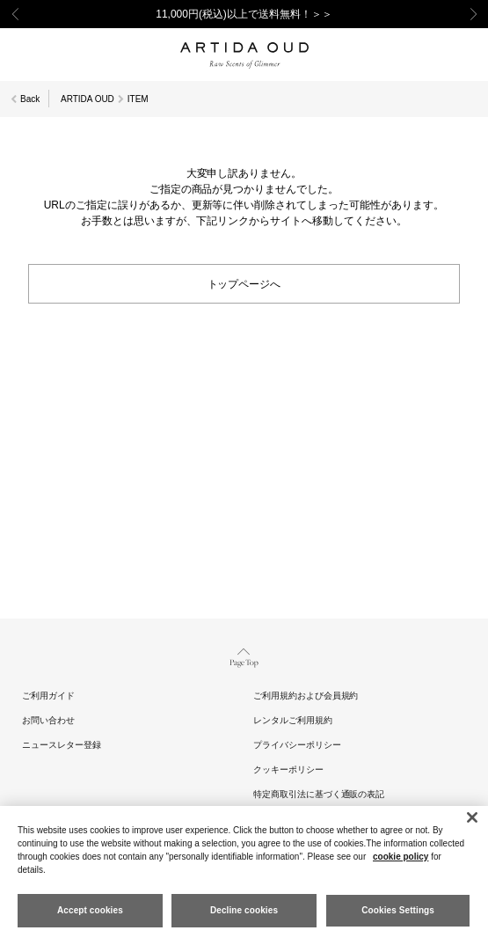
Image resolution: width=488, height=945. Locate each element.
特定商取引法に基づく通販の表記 (319, 794)
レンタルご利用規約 (292, 720)
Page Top (244, 656)
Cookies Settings (397, 910)
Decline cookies (244, 910)
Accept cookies (90, 910)
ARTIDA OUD (87, 99)
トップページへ (244, 282)
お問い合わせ (48, 720)
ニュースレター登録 (61, 745)
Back (30, 99)
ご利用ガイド (48, 695)
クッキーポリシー (288, 769)
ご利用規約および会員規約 (306, 695)
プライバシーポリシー (297, 745)
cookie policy (400, 856)
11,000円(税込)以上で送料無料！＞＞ (244, 14)
